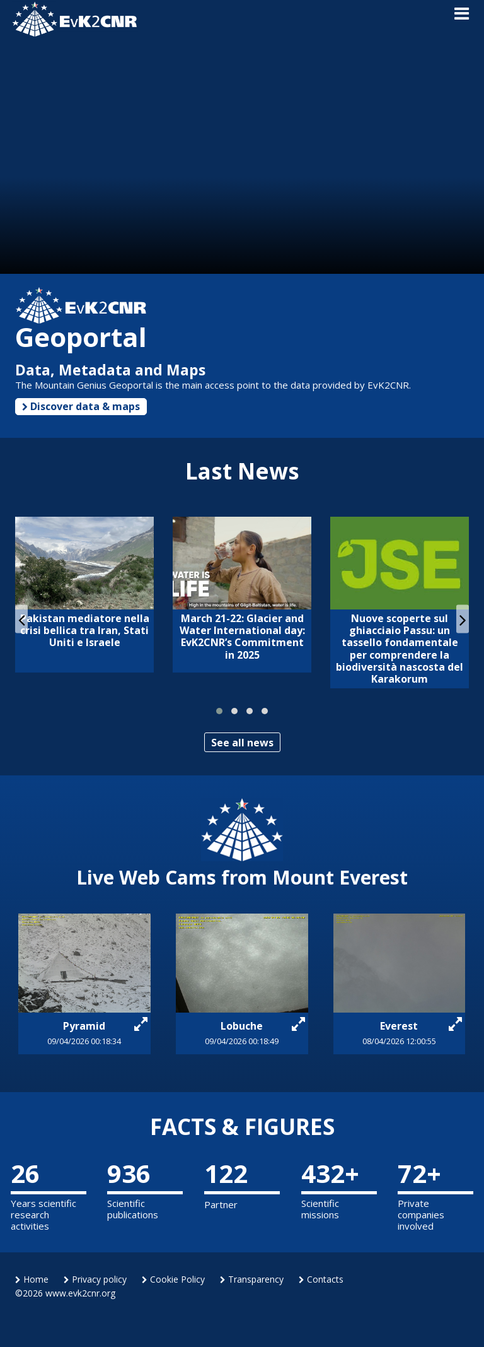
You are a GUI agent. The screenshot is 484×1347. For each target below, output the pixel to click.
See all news (242, 743)
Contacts (321, 1279)
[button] (219, 711)
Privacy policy (95, 1279)
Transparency (252, 1279)
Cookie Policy (173, 1279)
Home (32, 1279)
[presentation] (21, 619)
